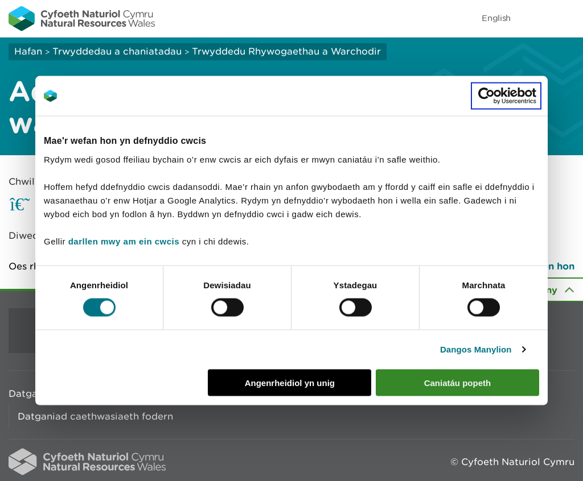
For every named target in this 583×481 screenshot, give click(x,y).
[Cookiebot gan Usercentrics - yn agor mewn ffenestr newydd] (506, 96)
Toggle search (535, 18)
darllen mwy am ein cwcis (123, 241)
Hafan (28, 51)
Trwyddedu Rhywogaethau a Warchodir (286, 51)
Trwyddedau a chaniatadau (117, 51)
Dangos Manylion (476, 349)
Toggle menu (567, 18)
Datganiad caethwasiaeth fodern (95, 416)
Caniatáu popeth (457, 382)
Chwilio (26, 181)
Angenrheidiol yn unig (290, 382)
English (496, 18)
